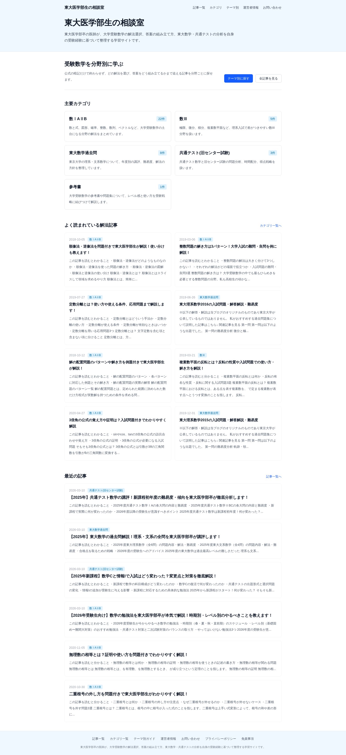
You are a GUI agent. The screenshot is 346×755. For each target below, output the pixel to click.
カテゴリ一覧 (119, 738)
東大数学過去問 (209, 297)
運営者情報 (251, 7)
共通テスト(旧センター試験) (106, 490)
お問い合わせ (272, 7)
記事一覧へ (274, 476)
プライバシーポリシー (220, 738)
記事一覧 (199, 7)
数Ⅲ (202, 355)
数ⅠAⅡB (95, 239)
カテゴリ (216, 7)
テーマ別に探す (238, 78)
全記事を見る (268, 78)
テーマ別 (232, 7)
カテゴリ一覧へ (271, 225)
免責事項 (247, 738)
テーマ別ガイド (144, 738)
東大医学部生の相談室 (84, 7)
